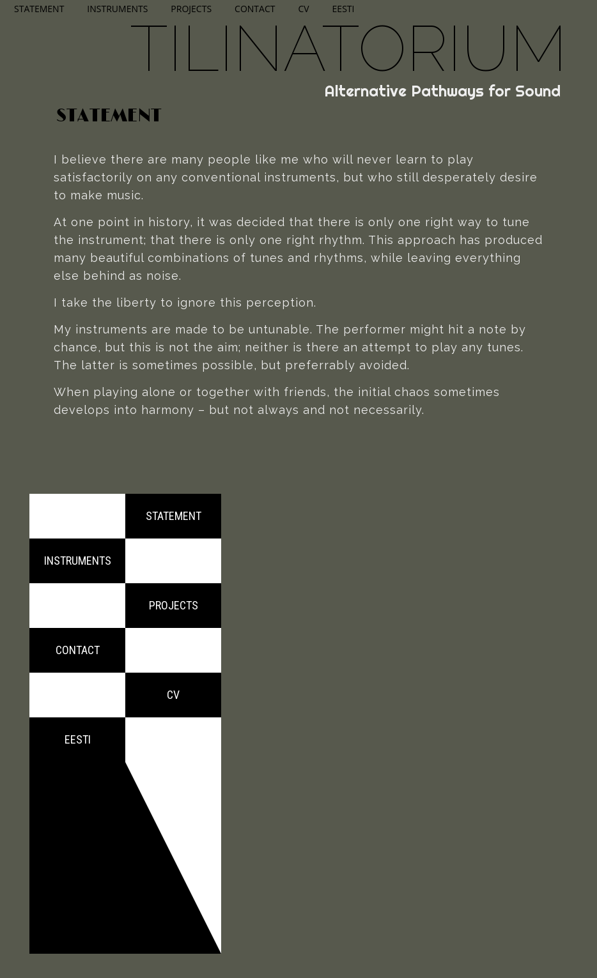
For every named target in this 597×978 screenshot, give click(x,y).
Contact (255, 9)
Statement (39, 9)
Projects (191, 9)
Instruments (117, 9)
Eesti (343, 9)
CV (303, 9)
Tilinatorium (348, 48)
